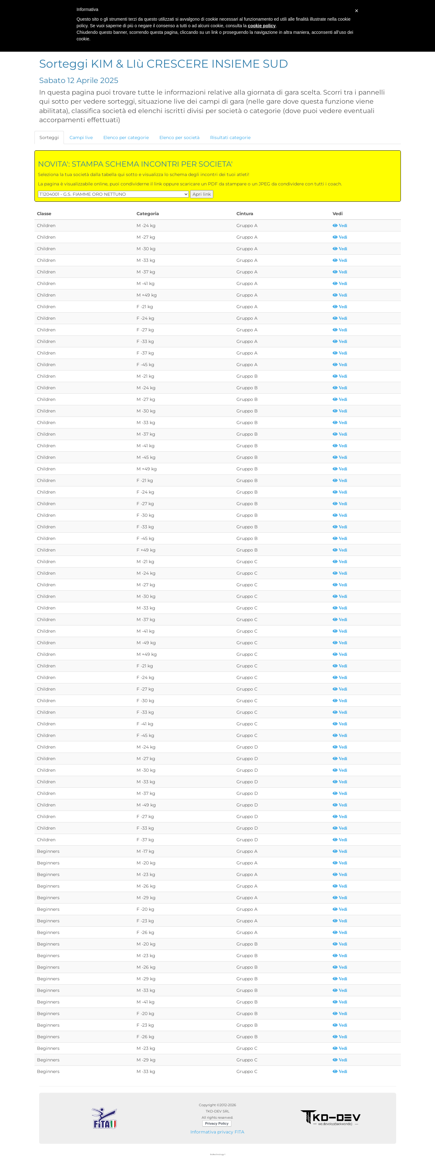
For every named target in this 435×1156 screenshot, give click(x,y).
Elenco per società (179, 137)
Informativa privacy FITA (217, 1132)
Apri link (202, 194)
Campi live (81, 137)
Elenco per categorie (126, 137)
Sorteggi (49, 137)
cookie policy (262, 25)
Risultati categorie (230, 137)
